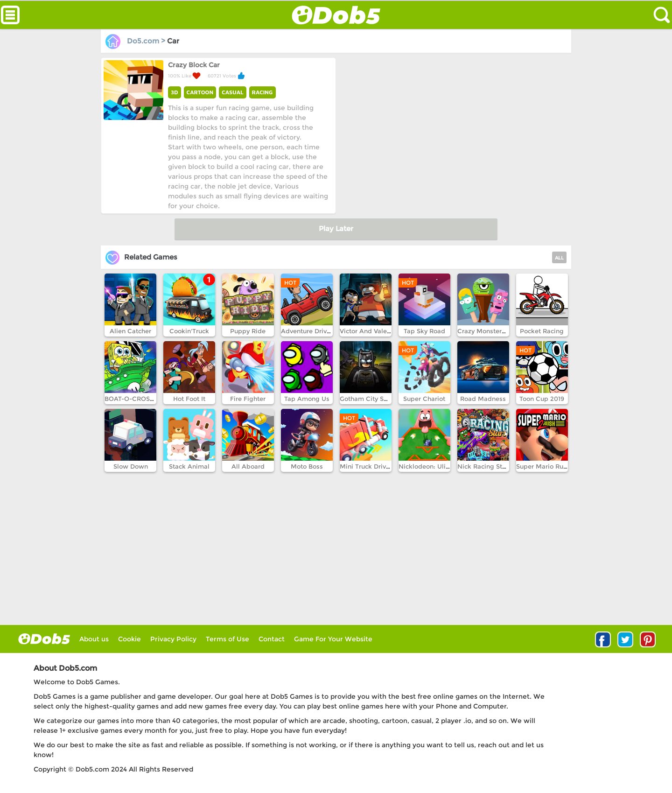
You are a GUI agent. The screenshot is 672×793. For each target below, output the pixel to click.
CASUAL (232, 92)
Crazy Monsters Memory (494, 331)
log (44, 639)
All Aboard (248, 466)
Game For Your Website (333, 639)
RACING (262, 92)
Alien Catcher (130, 331)
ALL (559, 258)
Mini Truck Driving (368, 466)
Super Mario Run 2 (544, 466)
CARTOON (200, 92)
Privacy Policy (173, 639)
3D (174, 92)
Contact (272, 639)
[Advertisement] (453, 122)
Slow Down (130, 466)
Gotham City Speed (369, 398)
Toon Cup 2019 (541, 398)
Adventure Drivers (308, 331)
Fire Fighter (248, 398)
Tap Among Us (306, 398)
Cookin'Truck (189, 331)
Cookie (129, 639)
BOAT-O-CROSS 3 (132, 398)
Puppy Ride (248, 331)
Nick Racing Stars (484, 466)
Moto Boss (307, 466)
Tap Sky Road (424, 331)
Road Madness (483, 398)
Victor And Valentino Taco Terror (389, 331)
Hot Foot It (189, 398)
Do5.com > (136, 40)
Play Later (336, 228)
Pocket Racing (542, 331)
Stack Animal (189, 466)
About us (94, 639)
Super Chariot (424, 398)
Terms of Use (227, 639)
